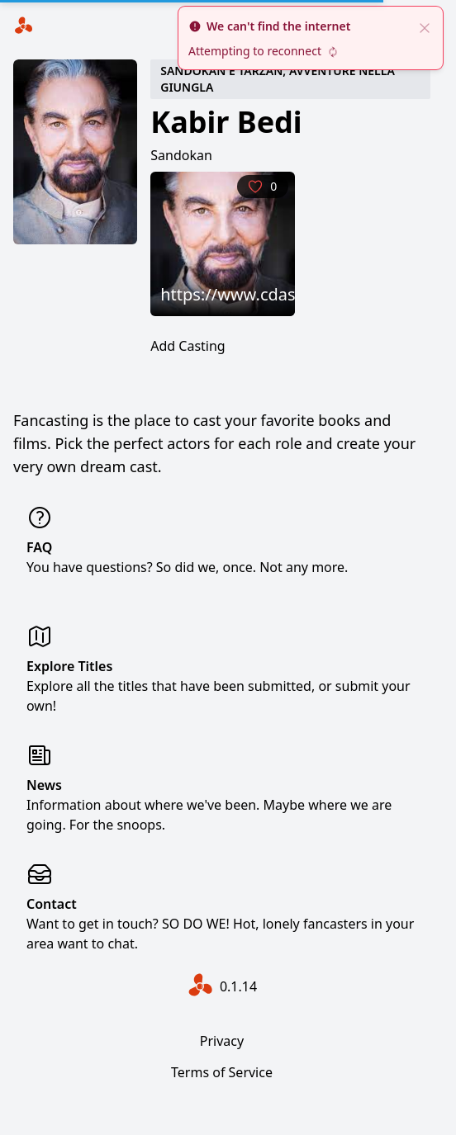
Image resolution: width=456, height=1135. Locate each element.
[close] (424, 26)
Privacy (222, 1041)
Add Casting (187, 346)
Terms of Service (222, 1072)
